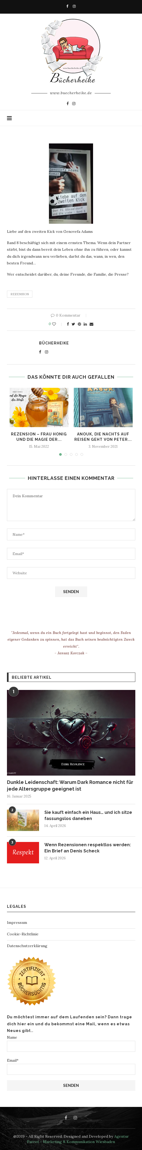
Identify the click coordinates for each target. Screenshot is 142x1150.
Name (71, 1043)
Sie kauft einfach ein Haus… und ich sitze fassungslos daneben (88, 815)
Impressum (17, 922)
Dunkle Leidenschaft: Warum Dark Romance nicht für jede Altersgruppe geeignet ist (70, 785)
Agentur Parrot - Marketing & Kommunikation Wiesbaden (78, 1139)
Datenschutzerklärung (27, 945)
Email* (71, 1066)
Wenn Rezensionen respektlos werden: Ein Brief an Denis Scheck (87, 847)
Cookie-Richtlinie (23, 934)
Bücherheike (54, 343)
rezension (19, 294)
